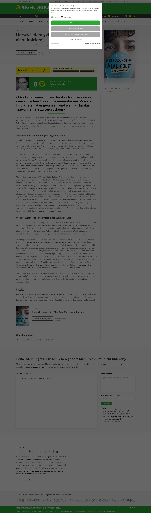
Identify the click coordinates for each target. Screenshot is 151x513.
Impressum (88, 44)
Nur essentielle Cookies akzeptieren (75, 34)
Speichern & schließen (75, 29)
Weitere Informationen (75, 39)
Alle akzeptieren (75, 23)
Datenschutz (96, 44)
